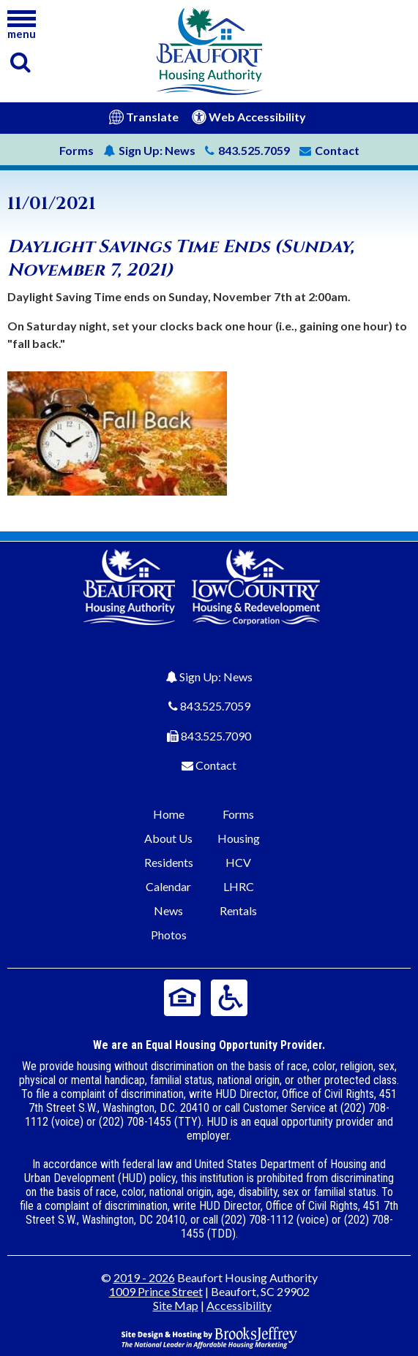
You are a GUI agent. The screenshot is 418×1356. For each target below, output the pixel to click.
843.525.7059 (215, 706)
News (149, 150)
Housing (238, 838)
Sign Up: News (216, 676)
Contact (215, 765)
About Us (168, 838)
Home (168, 814)
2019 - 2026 (144, 1277)
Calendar (168, 886)
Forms (76, 150)
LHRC (238, 886)
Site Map (175, 1305)
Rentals (238, 910)
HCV (238, 862)
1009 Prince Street (156, 1291)
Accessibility (239, 1305)
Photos (169, 935)
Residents (168, 862)
